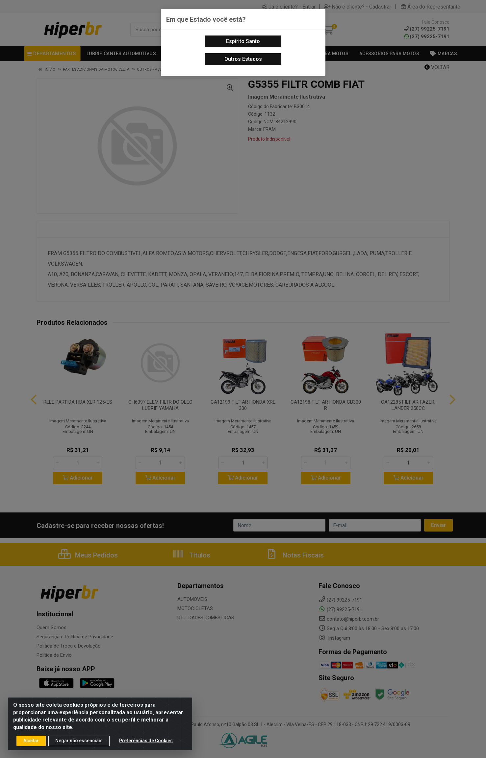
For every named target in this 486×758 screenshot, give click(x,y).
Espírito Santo (243, 41)
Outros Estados (243, 59)
